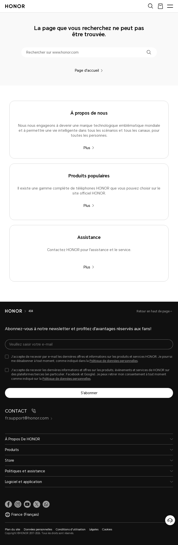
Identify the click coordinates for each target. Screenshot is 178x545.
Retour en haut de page (153, 311)
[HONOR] (13, 311)
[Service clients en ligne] (170, 520)
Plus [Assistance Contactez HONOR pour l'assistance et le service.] (89, 267)
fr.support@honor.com (29, 418)
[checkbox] (89, 359)
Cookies (107, 529)
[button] (149, 52)
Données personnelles (38, 529)
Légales (93, 529)
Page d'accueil (89, 70)
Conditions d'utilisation (71, 529)
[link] (8, 504)
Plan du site (12, 529)
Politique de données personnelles (113, 361)
